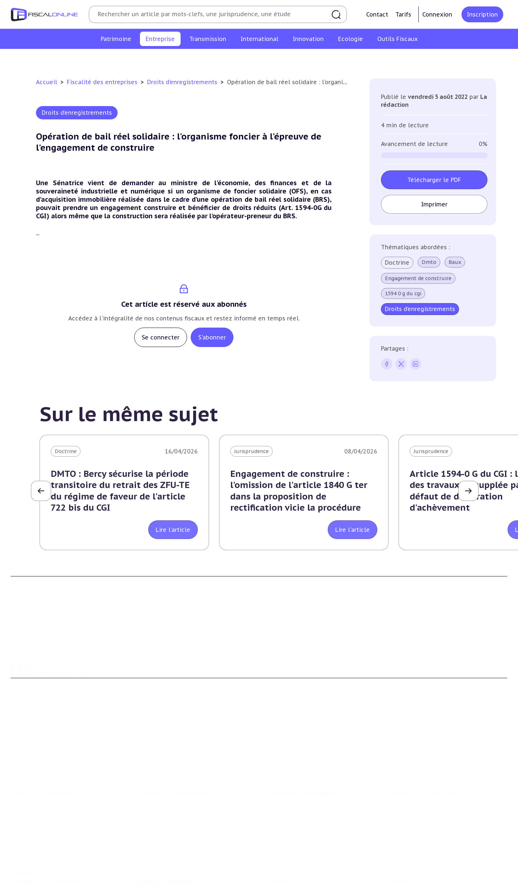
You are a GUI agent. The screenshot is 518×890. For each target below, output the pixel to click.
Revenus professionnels (175, 59)
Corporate (424, 59)
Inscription (482, 14)
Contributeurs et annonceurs (175, 702)
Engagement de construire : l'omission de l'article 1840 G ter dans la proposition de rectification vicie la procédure (298, 490)
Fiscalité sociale (383, 59)
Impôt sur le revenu (36, 806)
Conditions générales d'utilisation (434, 680)
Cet (235, 59)
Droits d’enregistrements (279, 59)
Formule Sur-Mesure (291, 713)
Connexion (437, 14)
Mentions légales (413, 702)
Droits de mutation (35, 839)
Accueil (46, 82)
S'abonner (212, 337)
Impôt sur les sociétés (109, 59)
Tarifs (403, 14)
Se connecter (161, 337)
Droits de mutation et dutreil (302, 828)
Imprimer (434, 204)
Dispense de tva (284, 839)
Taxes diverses (337, 59)
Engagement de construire (418, 278)
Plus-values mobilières (293, 817)
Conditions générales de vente (429, 691)
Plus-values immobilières (43, 817)
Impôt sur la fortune (37, 828)
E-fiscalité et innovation (45, 881)
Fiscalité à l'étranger (417, 817)
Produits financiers (34, 872)
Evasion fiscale (410, 839)
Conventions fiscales (417, 806)
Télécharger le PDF (434, 179)
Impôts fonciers (31, 850)
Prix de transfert (412, 872)
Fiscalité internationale (425, 791)
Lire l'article (173, 529)
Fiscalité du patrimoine (43, 791)
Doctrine (397, 262)
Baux (455, 262)
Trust (399, 850)
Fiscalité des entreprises (103, 82)
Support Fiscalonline (164, 691)
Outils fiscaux (284, 881)
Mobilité (402, 861)
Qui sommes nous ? (162, 680)
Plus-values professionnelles (301, 806)
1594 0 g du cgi (403, 293)
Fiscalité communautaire (423, 828)
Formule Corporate (289, 702)
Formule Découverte (291, 680)
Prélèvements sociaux (38, 861)
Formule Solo (282, 691)
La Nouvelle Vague (59, 731)
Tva (218, 59)
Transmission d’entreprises (302, 791)
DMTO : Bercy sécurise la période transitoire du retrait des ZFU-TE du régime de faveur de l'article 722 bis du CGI (120, 490)
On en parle (408, 881)
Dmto (429, 262)
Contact (377, 14)
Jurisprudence (251, 451)
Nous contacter (157, 713)
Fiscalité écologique (166, 881)
